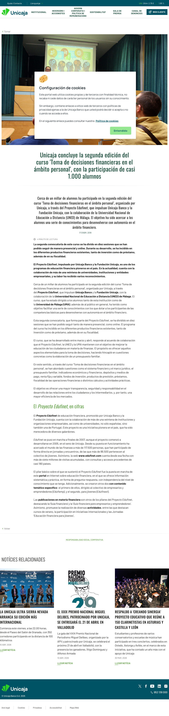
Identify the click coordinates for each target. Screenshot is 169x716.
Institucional (38, 12)
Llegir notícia (65, 663)
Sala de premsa (117, 12)
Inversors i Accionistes (58, 12)
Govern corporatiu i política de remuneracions (78, 12)
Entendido (120, 130)
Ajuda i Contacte (14, 3)
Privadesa (37, 707)
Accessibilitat (56, 707)
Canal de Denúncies (137, 12)
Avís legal (6, 707)
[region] (85, 105)
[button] (6, 31)
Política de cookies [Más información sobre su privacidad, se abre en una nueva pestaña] (107, 121)
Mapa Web (74, 707)
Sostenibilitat (98, 12)
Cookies (21, 707)
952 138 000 (159, 692)
